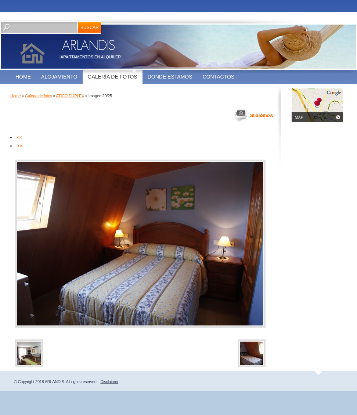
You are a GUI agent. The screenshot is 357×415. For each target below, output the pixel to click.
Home (23, 77)
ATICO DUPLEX (70, 96)
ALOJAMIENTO (59, 77)
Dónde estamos (170, 77)
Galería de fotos (112, 77)
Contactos (219, 77)
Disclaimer (109, 381)
